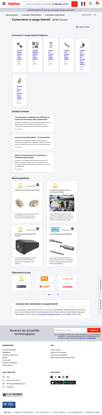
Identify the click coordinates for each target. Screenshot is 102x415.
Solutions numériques (9, 363)
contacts (57, 314)
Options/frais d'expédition (59, 355)
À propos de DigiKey (9, 350)
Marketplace (6, 352)
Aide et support (56, 350)
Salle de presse (7, 365)
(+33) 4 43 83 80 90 (10, 380)
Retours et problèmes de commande (63, 357)
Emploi (4, 357)
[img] (13, 4)
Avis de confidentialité (88, 338)
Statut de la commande (58, 352)
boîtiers (68, 314)
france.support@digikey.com (13, 384)
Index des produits (12, 15)
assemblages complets (46, 314)
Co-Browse (7, 387)
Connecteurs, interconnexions (31, 15)
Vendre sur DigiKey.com (10, 355)
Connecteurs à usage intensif (55, 15)
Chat (5, 377)
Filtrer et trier (84, 27)
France (7, 412)
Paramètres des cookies (92, 412)
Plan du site (6, 360)
